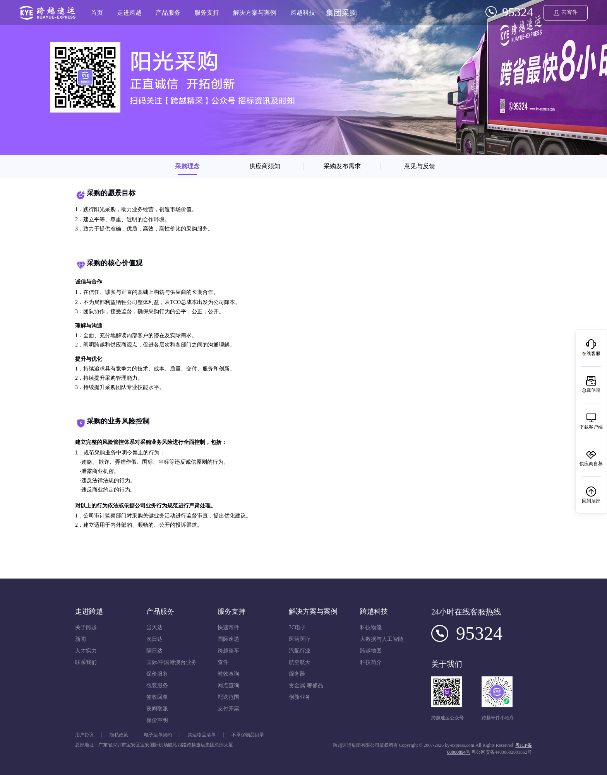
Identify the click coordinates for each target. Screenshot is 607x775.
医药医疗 (299, 639)
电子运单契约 (158, 734)
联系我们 (86, 662)
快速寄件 (228, 627)
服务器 (297, 674)
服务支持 (206, 12)
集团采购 (341, 13)
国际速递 (228, 639)
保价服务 (157, 674)
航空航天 (299, 662)
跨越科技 (302, 12)
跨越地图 (371, 651)
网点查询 (228, 685)
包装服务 (157, 685)
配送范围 (228, 697)
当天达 (154, 627)
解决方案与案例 (254, 12)
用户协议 (84, 734)
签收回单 (157, 697)
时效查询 (228, 674)
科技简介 (371, 662)
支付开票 (228, 709)
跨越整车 (228, 651)
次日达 (154, 639)
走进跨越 (129, 12)
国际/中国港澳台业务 (171, 662)
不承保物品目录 (247, 734)
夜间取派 (157, 709)
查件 (223, 662)
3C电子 (297, 627)
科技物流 (371, 627)
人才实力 (86, 651)
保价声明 (157, 720)
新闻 (80, 639)
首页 (97, 12)
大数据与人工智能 (381, 639)
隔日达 (154, 651)
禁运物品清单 (202, 734)
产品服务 (168, 12)
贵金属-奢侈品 (306, 685)
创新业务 (299, 697)
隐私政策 (119, 734)
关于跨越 (86, 627)
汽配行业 (299, 651)
